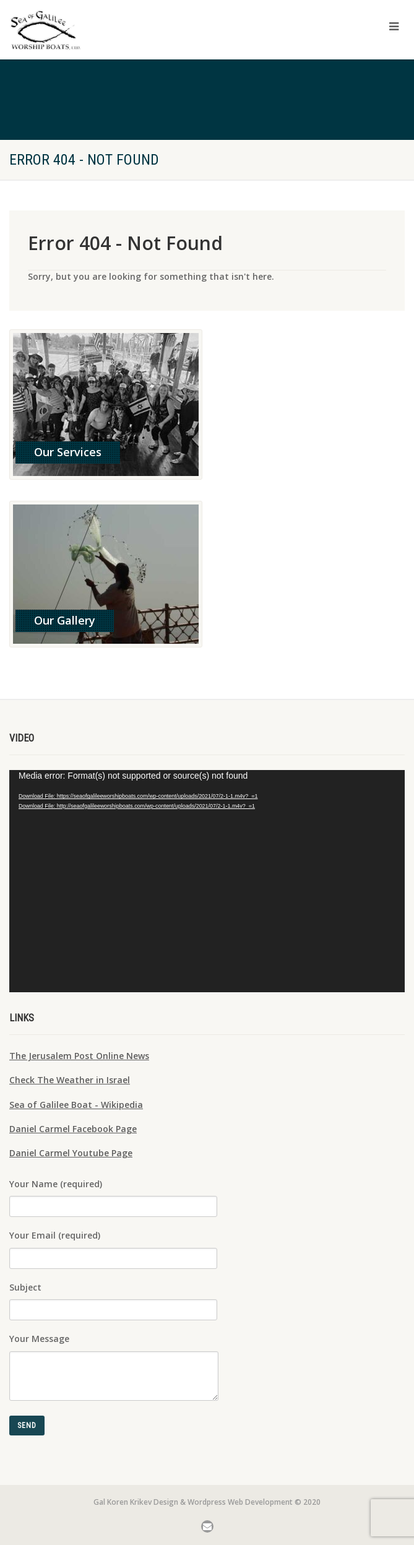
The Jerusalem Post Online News (79, 1056)
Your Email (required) (113, 1244)
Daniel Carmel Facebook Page (73, 1129)
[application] (207, 881)
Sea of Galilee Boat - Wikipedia (76, 1104)
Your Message (113, 1355)
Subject (113, 1296)
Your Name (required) (113, 1193)
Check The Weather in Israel (69, 1080)
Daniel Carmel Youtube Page (70, 1153)
